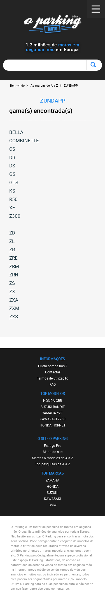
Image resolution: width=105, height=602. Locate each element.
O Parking (52, 25)
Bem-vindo (17, 85)
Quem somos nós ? (52, 366)
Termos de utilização (52, 378)
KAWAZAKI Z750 (53, 419)
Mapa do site (52, 451)
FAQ (53, 384)
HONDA (53, 486)
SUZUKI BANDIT (53, 406)
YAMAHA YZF (52, 413)
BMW (53, 505)
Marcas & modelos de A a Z (52, 458)
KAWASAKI (52, 498)
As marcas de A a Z (44, 85)
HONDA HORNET (53, 425)
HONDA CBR (52, 400)
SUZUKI (52, 492)
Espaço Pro (52, 445)
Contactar (52, 372)
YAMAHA (52, 480)
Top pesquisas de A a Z (52, 464)
